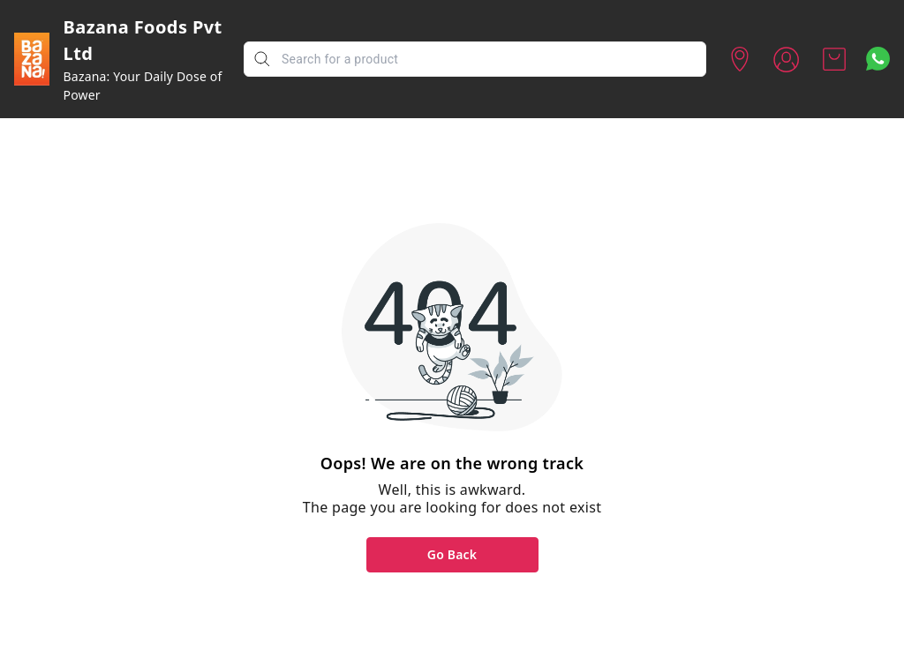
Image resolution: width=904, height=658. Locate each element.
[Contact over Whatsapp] (878, 59)
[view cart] (834, 59)
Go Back (452, 554)
